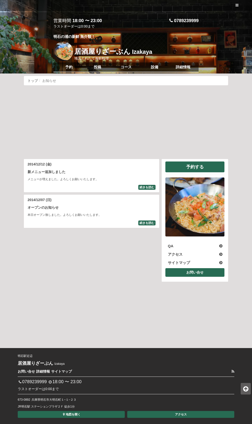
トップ (33, 81)
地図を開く (71, 414)
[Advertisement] (126, 122)
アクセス (181, 414)
